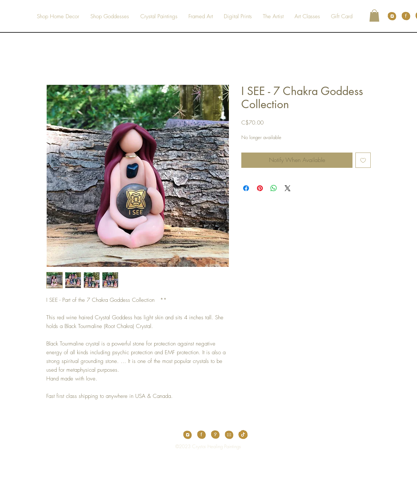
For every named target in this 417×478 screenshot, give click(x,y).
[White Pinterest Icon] (208, 472)
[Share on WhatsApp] (273, 188)
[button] (374, 15)
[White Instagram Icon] (220, 472)
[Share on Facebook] (246, 188)
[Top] (204, 446)
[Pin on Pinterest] (260, 188)
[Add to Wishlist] (363, 160)
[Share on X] (287, 188)
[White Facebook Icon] (197, 472)
